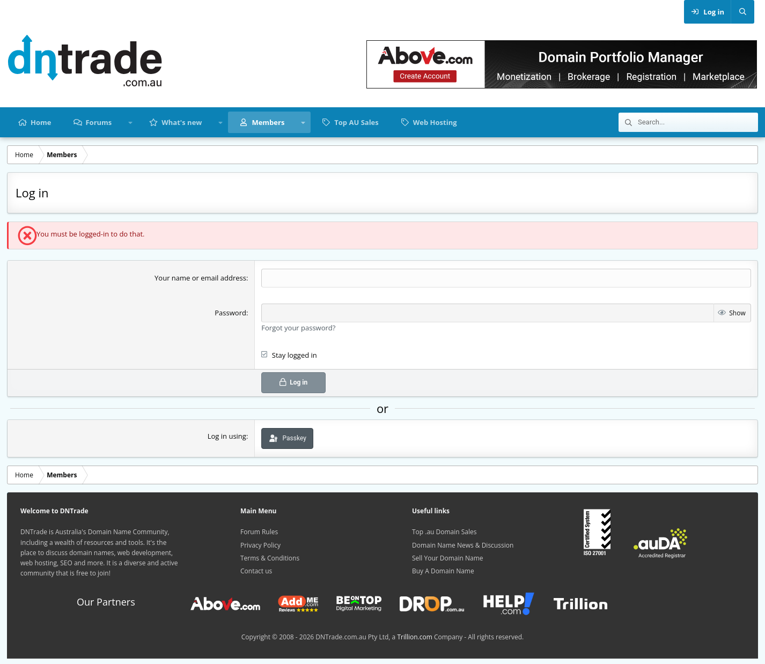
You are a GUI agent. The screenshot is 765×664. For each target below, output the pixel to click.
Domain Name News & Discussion (462, 545)
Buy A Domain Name (443, 571)
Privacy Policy (260, 545)
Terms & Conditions (269, 558)
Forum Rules (259, 531)
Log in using (227, 436)
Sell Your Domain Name (447, 558)
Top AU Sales (356, 122)
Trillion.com (414, 636)
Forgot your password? (298, 328)
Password (230, 313)
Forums (98, 122)
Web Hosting (435, 122)
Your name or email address (200, 278)
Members (268, 122)
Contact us (256, 571)
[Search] (742, 12)
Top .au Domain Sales (444, 531)
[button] (130, 122)
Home (41, 122)
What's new (181, 122)
